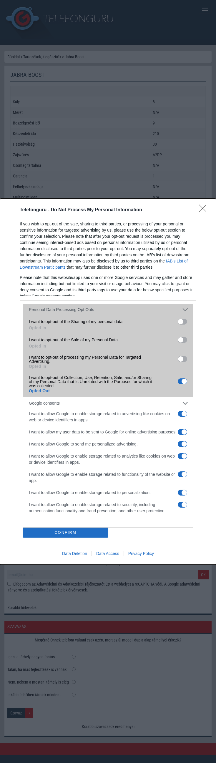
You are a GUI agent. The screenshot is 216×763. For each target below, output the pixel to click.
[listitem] (108, 310)
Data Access (107, 553)
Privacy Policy (141, 553)
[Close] (204, 210)
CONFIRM (65, 532)
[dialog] (108, 382)
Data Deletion (74, 553)
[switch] (182, 322)
